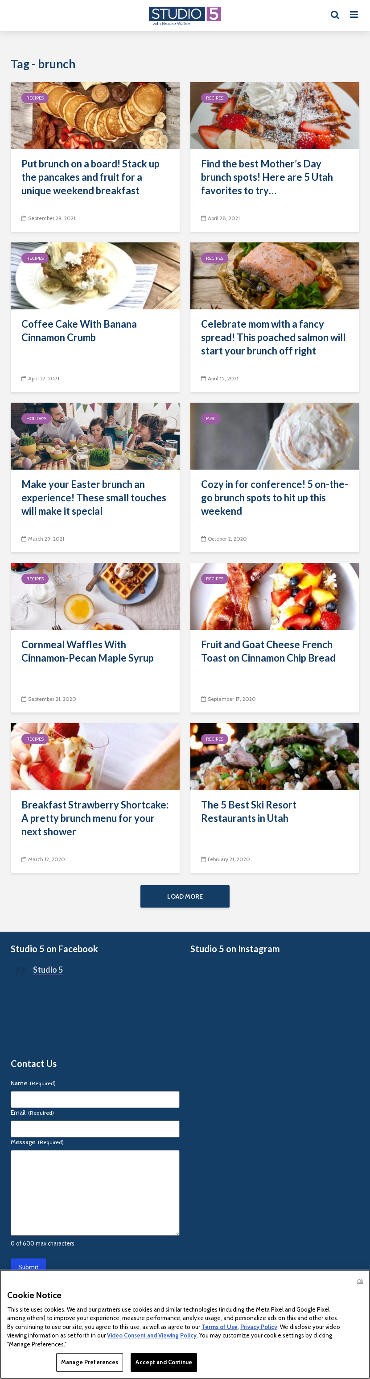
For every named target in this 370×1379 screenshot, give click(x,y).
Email (32, 1112)
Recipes (35, 98)
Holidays (36, 418)
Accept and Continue (164, 1362)
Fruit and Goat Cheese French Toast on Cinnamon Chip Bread (268, 651)
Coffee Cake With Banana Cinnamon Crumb (79, 330)
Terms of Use (219, 1326)
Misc (211, 418)
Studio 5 (48, 970)
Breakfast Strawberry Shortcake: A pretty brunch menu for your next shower (95, 818)
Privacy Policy (258, 1326)
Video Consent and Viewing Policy (152, 1335)
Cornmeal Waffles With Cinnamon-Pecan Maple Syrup (87, 651)
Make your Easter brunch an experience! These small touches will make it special (93, 497)
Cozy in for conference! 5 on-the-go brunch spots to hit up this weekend (274, 497)
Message (37, 1142)
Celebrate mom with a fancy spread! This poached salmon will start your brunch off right (273, 337)
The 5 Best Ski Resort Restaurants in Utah (248, 811)
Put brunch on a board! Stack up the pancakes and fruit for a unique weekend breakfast (90, 177)
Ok (360, 1281)
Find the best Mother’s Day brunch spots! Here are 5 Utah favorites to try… (267, 177)
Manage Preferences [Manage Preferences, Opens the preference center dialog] (89, 1362)
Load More (185, 896)
